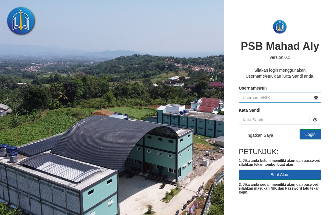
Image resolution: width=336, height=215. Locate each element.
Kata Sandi (249, 110)
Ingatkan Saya (256, 135)
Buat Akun (279, 174)
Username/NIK (253, 88)
